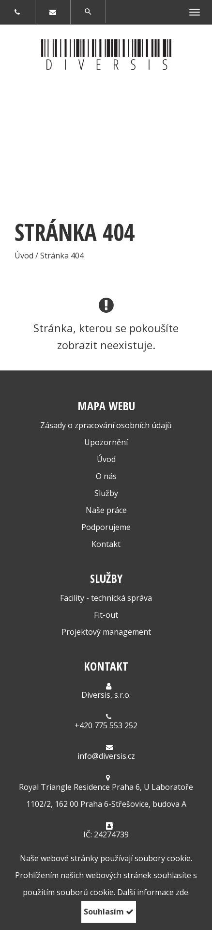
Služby (106, 493)
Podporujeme (106, 527)
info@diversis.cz (106, 756)
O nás (106, 476)
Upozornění (106, 442)
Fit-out (106, 614)
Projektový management (106, 631)
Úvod (106, 459)
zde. (183, 892)
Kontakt (106, 544)
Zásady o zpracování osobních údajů (106, 425)
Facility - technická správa (106, 598)
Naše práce (106, 510)
